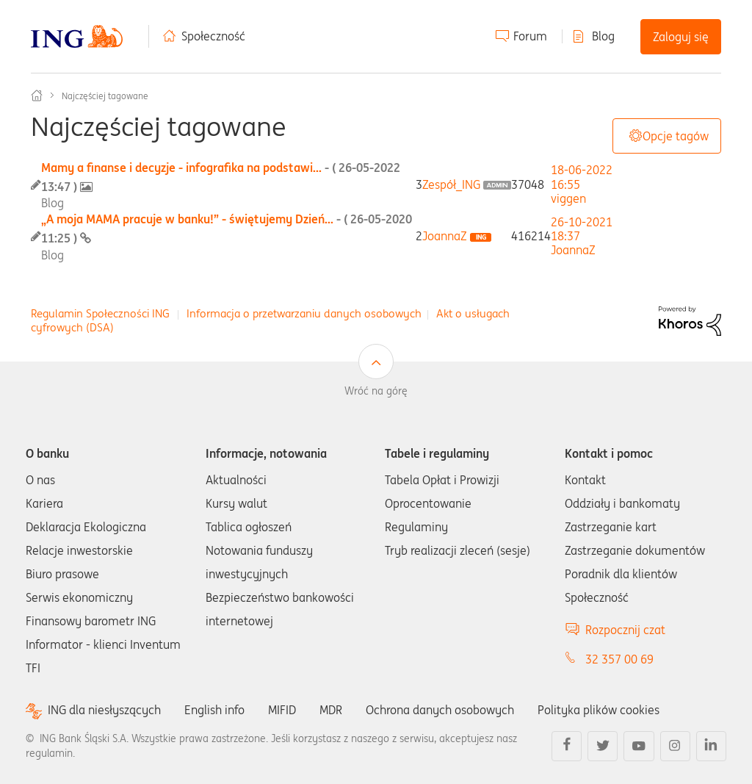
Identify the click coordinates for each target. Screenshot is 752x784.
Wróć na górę (376, 391)
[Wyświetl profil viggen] (568, 198)
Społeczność (213, 36)
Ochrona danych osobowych (440, 709)
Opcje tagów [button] (676, 136)
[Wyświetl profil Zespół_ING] (451, 184)
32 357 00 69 (619, 659)
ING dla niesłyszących (104, 710)
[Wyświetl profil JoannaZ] (444, 236)
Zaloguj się (681, 36)
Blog (603, 36)
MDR (330, 709)
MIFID (282, 709)
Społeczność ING (37, 95)
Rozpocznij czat (625, 629)
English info (214, 709)
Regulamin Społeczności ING (100, 313)
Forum (530, 36)
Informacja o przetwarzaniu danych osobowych (304, 313)
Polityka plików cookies (598, 709)
